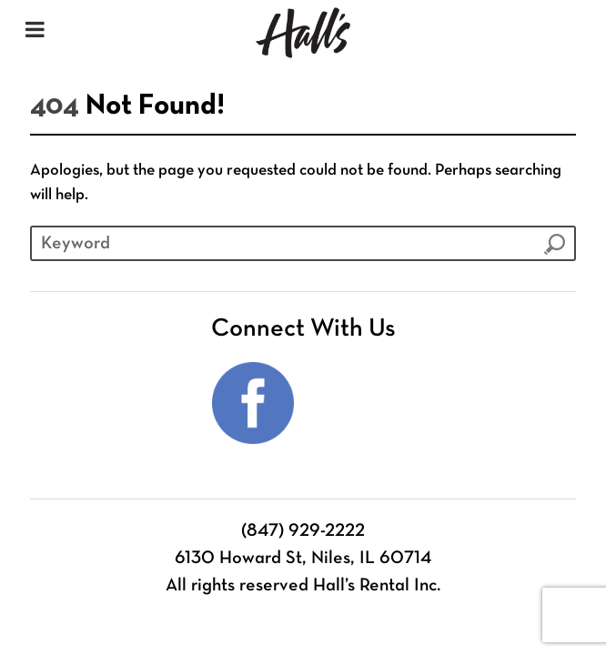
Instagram (353, 403)
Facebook (253, 403)
